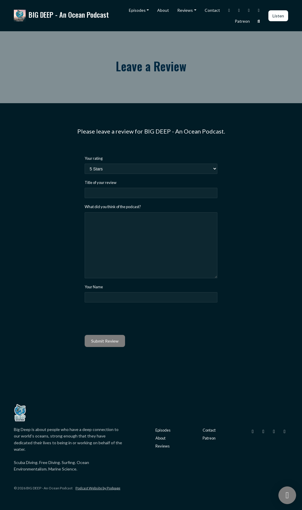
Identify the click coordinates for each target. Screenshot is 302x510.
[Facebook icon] (274, 431)
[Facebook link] (249, 10)
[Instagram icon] (253, 431)
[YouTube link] (259, 10)
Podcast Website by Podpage (98, 488)
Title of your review (100, 182)
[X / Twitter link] (239, 10)
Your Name (94, 286)
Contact (212, 10)
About (163, 10)
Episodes (137, 10)
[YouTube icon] (285, 431)
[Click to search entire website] (259, 21)
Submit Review (105, 340)
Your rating (94, 158)
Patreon (242, 21)
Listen (278, 15)
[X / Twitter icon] (263, 431)
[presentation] (129, 318)
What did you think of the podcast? (113, 206)
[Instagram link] (229, 10)
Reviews (185, 10)
